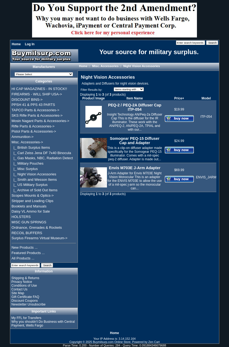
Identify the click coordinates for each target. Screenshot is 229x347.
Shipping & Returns (25, 278)
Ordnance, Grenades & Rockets (37, 227)
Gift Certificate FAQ (25, 297)
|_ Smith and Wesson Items (34, 180)
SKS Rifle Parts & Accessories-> (37, 115)
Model (206, 98)
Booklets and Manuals (29, 206)
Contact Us (19, 289)
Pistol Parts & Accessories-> (34, 131)
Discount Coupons (24, 301)
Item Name (134, 98)
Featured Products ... (28, 253)
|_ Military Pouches (28, 163)
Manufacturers (44, 67)
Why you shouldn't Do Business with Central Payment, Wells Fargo (43, 323)
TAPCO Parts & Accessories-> (35, 110)
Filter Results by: (91, 89)
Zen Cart (154, 341)
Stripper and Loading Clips (32, 201)
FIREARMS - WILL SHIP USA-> (37, 94)
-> (27, 142)
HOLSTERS (21, 217)
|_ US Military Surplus (30, 185)
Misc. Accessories (105, 66)
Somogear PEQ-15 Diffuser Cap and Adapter (134, 140)
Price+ (179, 98)
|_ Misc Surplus (25, 169)
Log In (29, 44)
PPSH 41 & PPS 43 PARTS (33, 105)
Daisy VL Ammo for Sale (31, 211)
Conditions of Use (24, 285)
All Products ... (23, 258)
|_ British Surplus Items (31, 147)
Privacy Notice (21, 282)
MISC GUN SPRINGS (29, 222)
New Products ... (25, 247)
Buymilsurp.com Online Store (112, 341)
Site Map (17, 293)
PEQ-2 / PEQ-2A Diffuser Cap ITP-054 (134, 107)
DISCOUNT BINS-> (27, 100)
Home (16, 44)
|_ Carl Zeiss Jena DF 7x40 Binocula (41, 153)
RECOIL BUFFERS (27, 233)
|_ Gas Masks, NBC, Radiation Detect (42, 158)
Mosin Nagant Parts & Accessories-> (40, 121)
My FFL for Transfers (26, 318)
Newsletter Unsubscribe (28, 304)
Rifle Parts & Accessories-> (33, 126)
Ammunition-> (23, 137)
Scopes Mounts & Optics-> (33, 195)
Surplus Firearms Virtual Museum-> (40, 238)
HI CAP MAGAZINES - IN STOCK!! (39, 89)
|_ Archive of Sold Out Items (35, 190)
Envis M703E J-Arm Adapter (134, 168)
